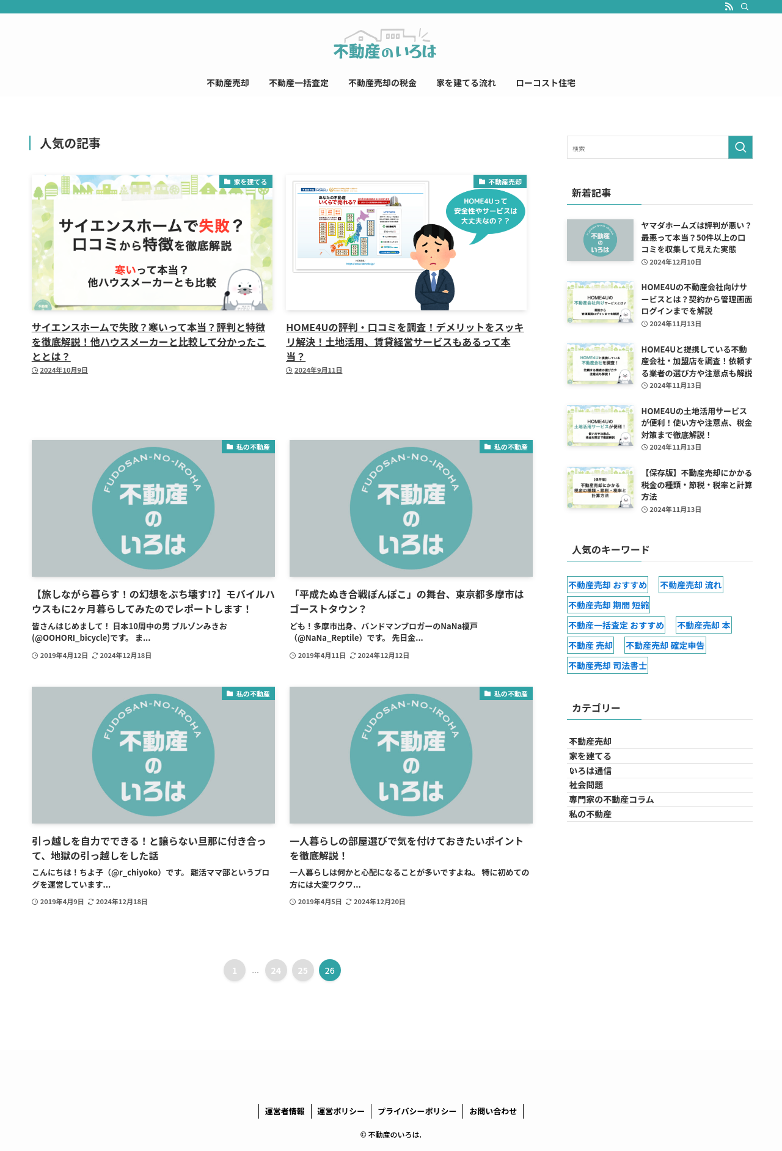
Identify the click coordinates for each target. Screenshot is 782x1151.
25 (303, 970)
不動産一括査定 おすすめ (616, 625)
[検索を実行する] (740, 147)
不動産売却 (601, 746)
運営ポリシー (341, 1111)
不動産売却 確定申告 (665, 645)
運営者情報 (285, 1111)
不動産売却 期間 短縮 (608, 605)
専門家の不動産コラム (622, 848)
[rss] (729, 6)
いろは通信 (601, 797)
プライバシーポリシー (417, 1111)
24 (276, 970)
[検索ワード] (660, 147)
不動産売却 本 (703, 625)
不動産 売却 (590, 645)
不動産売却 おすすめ (607, 585)
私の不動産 (601, 874)
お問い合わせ (493, 1111)
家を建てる (601, 772)
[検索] (745, 6)
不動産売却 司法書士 (607, 665)
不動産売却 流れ (691, 585)
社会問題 (597, 823)
